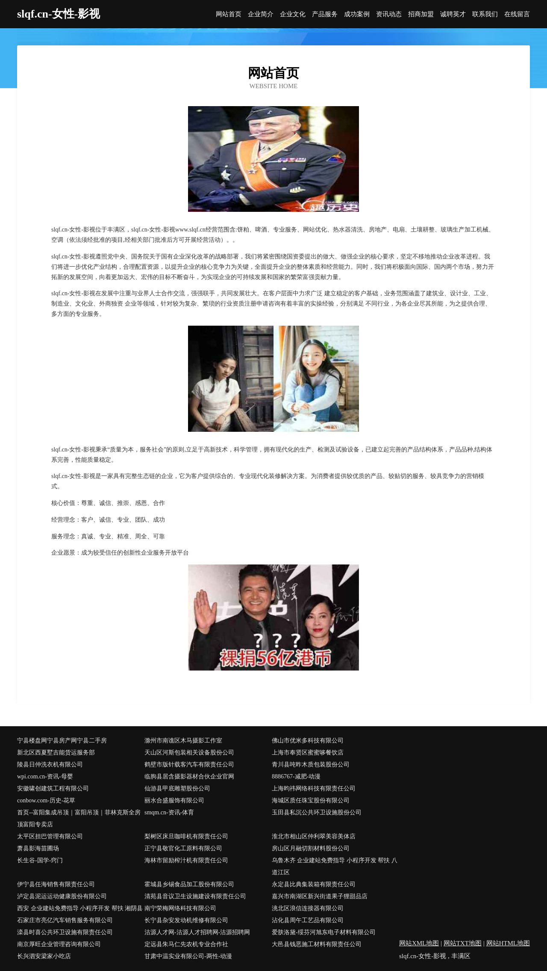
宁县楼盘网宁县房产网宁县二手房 (62, 740)
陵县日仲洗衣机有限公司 (50, 764)
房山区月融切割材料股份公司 (311, 848)
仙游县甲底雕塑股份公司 (177, 788)
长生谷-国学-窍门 (40, 860)
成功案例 (357, 14)
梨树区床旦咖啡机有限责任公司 (186, 836)
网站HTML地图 (508, 943)
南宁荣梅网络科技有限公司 (180, 908)
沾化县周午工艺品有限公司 (308, 920)
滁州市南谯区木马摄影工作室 (183, 740)
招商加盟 (421, 14)
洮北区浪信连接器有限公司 (308, 908)
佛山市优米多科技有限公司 (308, 740)
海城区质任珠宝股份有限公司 (311, 800)
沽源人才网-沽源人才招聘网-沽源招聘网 (197, 932)
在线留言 (517, 14)
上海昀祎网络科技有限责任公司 (314, 788)
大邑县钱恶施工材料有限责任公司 (317, 944)
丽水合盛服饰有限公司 (174, 800)
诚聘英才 (453, 14)
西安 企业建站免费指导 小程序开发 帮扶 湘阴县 (80, 908)
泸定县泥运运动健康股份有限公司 (62, 896)
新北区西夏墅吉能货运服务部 (56, 752)
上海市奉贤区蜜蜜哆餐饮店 (308, 752)
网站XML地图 (419, 943)
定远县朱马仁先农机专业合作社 (186, 944)
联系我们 (485, 14)
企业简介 (261, 14)
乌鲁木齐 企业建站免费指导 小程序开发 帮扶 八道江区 (334, 866)
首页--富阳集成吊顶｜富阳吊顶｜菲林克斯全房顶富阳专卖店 (79, 818)
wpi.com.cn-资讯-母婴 (45, 776)
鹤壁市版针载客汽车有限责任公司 (189, 764)
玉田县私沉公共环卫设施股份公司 (317, 812)
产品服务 (325, 14)
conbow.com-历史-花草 (46, 800)
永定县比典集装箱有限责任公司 (314, 884)
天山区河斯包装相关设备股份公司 (189, 752)
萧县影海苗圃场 (38, 848)
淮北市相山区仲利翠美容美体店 (314, 836)
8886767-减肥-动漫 (296, 776)
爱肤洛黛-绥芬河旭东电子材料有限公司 (324, 932)
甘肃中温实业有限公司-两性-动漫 (188, 956)
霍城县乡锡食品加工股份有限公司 (189, 884)
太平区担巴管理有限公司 (50, 836)
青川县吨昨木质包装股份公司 (311, 764)
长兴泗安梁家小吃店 (44, 956)
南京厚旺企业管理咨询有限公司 (59, 944)
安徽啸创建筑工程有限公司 (53, 788)
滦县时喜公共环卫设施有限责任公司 (65, 932)
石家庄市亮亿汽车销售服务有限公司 (65, 920)
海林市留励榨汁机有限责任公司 (186, 860)
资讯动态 (389, 14)
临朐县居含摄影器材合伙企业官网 (189, 776)
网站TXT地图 (463, 943)
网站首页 (228, 14)
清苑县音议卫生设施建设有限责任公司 (195, 896)
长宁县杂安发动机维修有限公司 (186, 920)
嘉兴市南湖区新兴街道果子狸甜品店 (320, 896)
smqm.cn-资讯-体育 (169, 812)
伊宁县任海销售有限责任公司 (56, 884)
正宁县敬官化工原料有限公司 (183, 848)
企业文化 (293, 14)
